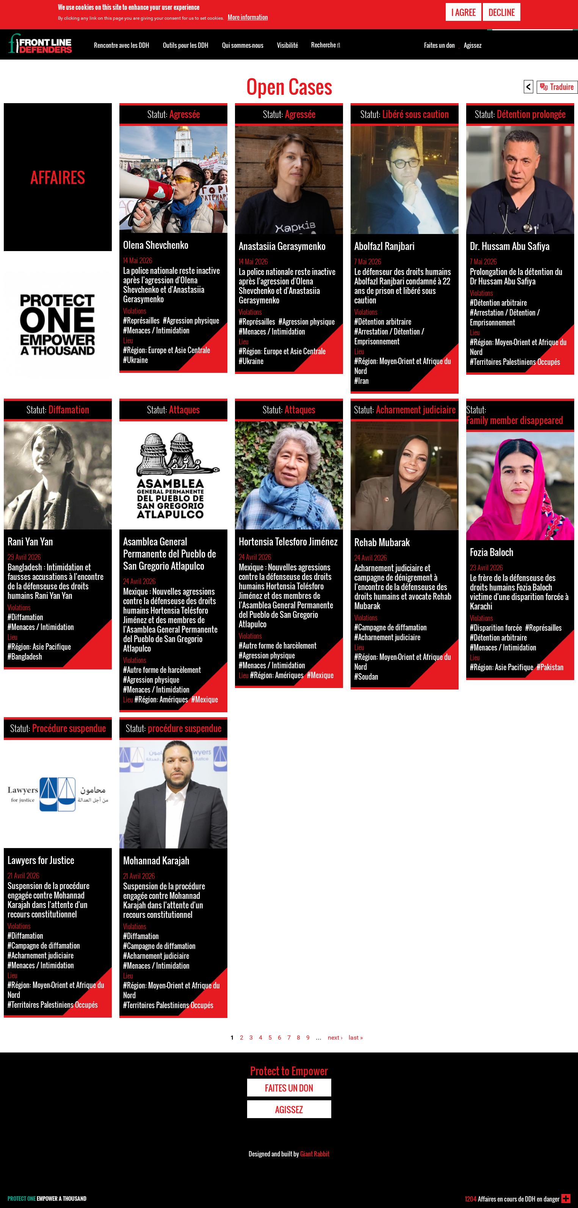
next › (335, 1037)
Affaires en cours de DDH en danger (512, 1198)
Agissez (472, 45)
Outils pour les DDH (185, 45)
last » (356, 1037)
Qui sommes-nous (242, 45)
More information (248, 17)
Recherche (325, 44)
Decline (502, 12)
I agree (463, 12)
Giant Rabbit (314, 1153)
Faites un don (439, 45)
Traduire (562, 86)
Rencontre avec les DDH (121, 45)
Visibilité (287, 45)
